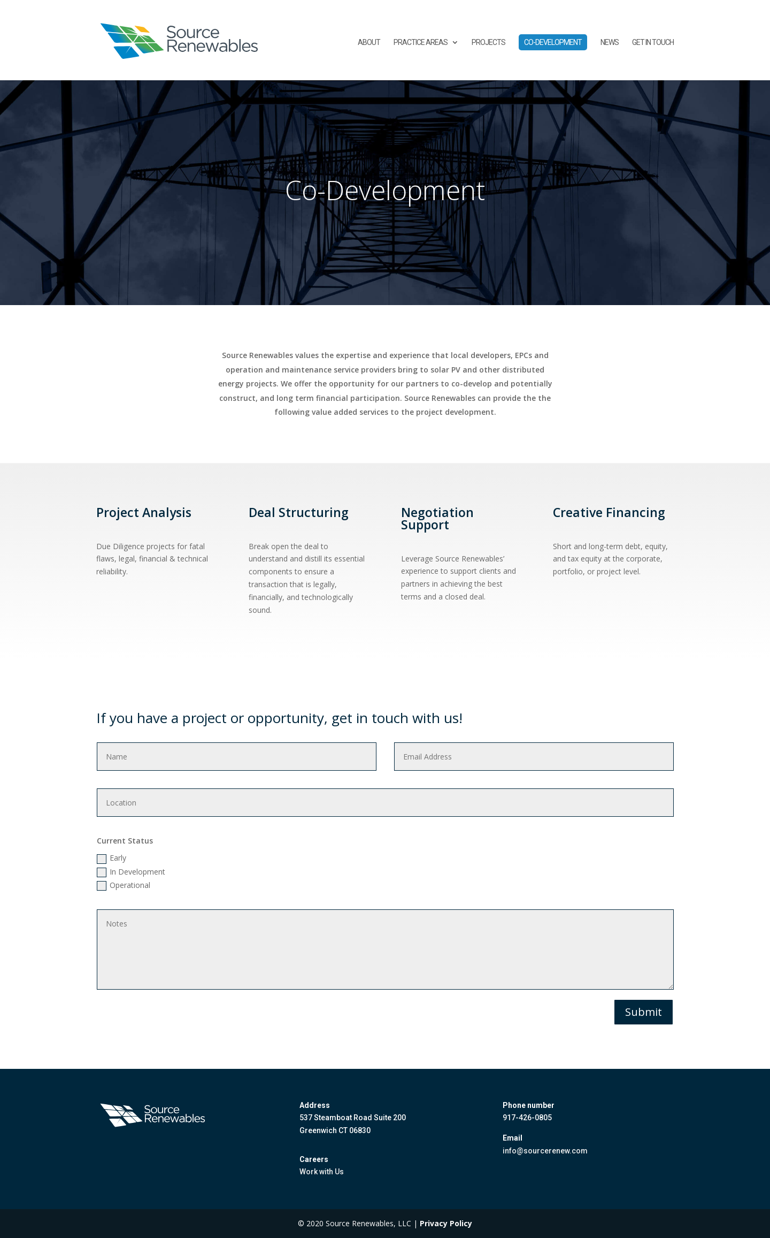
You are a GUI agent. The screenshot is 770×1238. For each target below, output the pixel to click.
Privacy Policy (446, 1223)
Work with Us (321, 1171)
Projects (488, 43)
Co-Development (553, 42)
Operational (123, 885)
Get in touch (653, 43)
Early (111, 858)
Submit (643, 1012)
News (609, 43)
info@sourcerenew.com (545, 1150)
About (369, 43)
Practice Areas (421, 43)
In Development (131, 872)
